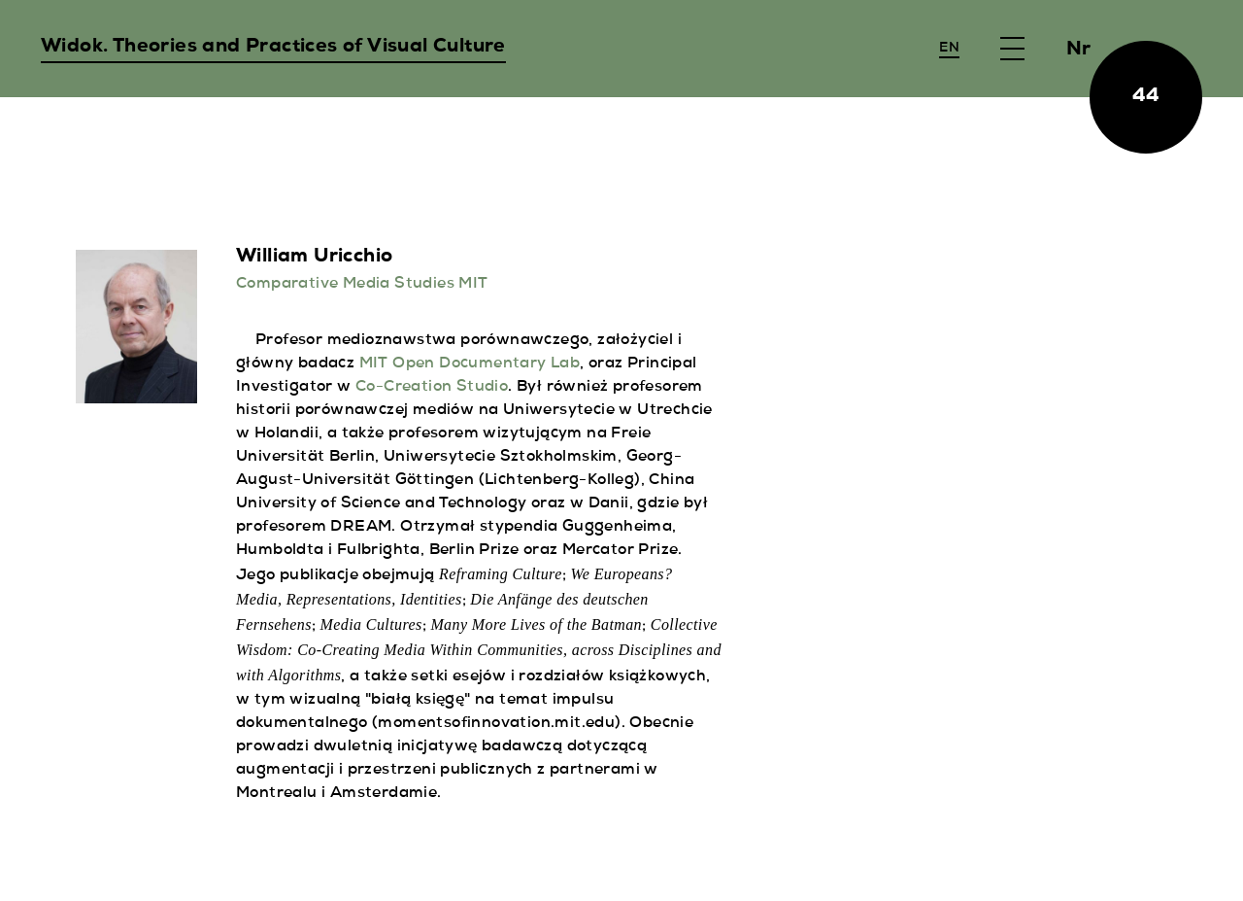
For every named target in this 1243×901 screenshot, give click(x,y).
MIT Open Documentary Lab (470, 364)
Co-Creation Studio (431, 388)
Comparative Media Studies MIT (362, 285)
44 (1146, 97)
